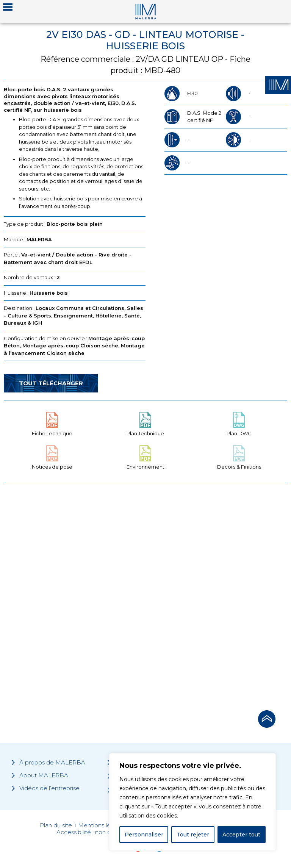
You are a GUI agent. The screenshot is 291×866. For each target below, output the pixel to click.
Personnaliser (144, 834)
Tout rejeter (193, 834)
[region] (192, 802)
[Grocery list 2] (217, 594)
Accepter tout (241, 834)
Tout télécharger (51, 383)
